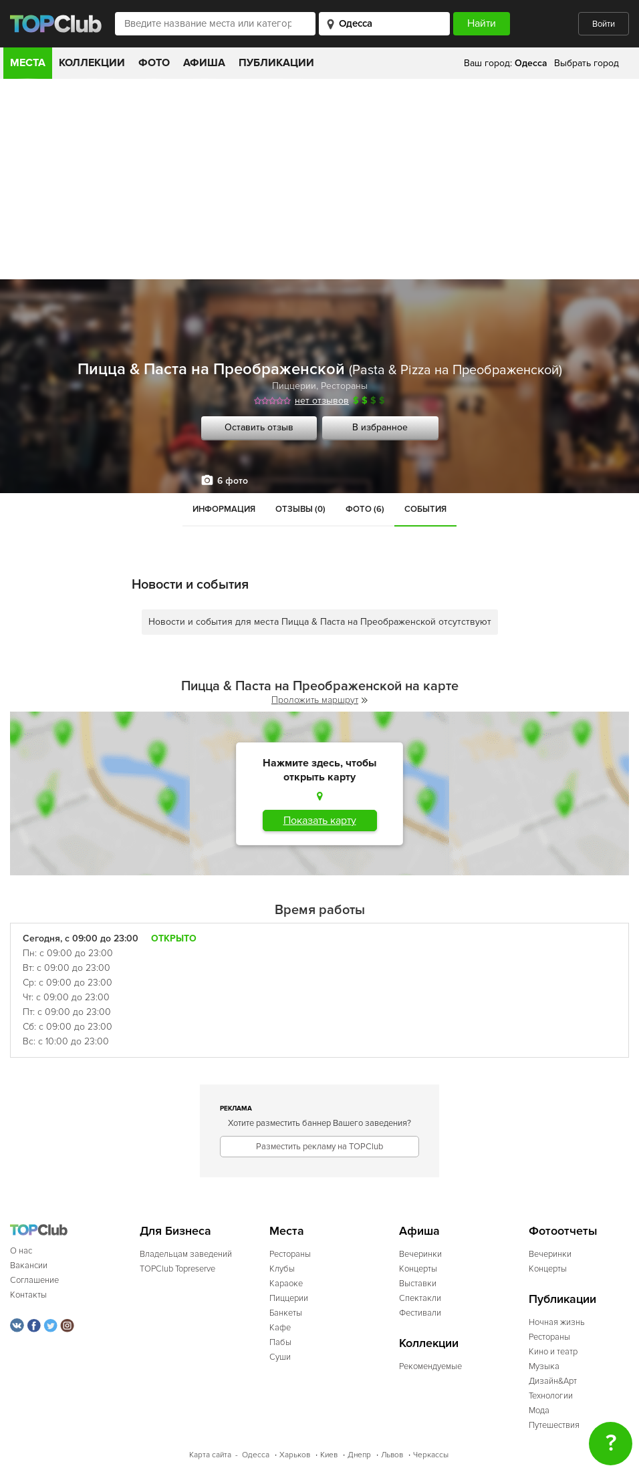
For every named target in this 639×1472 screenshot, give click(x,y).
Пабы (280, 1342)
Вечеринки (420, 1254)
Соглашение (34, 1280)
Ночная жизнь (557, 1322)
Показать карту (319, 820)
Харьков (294, 1455)
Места (27, 62)
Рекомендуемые (430, 1366)
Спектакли (420, 1298)
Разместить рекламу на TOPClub (319, 1146)
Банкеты (285, 1313)
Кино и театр (553, 1351)
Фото (154, 62)
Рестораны (344, 386)
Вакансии (28, 1265)
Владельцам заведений (186, 1254)
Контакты (28, 1295)
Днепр (359, 1455)
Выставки (417, 1283)
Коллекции (92, 62)
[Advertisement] (319, 179)
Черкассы (431, 1455)
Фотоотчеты (563, 1231)
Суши (280, 1357)
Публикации (276, 62)
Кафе (280, 1327)
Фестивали (420, 1313)
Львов (392, 1455)
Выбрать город (586, 63)
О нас (21, 1250)
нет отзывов (322, 400)
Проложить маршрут (319, 700)
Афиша (204, 62)
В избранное (380, 427)
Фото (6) (365, 509)
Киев (329, 1455)
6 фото (232, 480)
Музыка (544, 1366)
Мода (539, 1410)
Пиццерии (294, 386)
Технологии (551, 1395)
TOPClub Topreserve (177, 1269)
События (425, 509)
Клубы (282, 1269)
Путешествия (554, 1425)
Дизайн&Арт (553, 1381)
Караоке (286, 1283)
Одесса (255, 1455)
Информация (224, 509)
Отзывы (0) (300, 509)
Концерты (418, 1269)
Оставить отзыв (259, 427)
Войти (603, 24)
